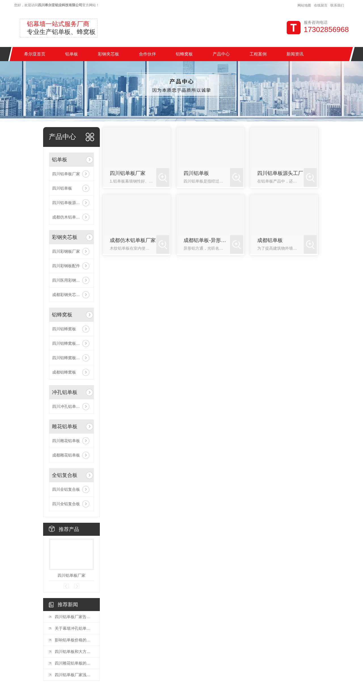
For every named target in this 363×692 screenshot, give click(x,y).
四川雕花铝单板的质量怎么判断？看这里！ (74, 663)
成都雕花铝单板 (66, 455)
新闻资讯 (294, 54)
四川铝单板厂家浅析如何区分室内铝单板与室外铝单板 (74, 674)
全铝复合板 (64, 475)
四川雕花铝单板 (66, 440)
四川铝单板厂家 (66, 174)
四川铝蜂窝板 (64, 329)
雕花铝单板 (64, 426)
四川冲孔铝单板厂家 (70, 406)
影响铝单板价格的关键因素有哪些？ (74, 640)
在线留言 (321, 5)
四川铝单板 (62, 188)
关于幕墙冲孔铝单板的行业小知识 (74, 628)
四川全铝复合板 (66, 489)
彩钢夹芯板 (108, 54)
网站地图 (304, 5)
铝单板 (71, 54)
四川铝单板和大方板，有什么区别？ (74, 651)
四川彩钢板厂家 (66, 251)
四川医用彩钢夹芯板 (70, 280)
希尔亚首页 (34, 54)
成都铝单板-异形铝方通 (206, 240)
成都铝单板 (270, 240)
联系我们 (337, 5)
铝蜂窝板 (184, 54)
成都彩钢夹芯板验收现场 (71, 294)
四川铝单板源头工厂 (70, 202)
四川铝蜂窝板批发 (68, 343)
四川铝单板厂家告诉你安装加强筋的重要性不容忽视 (74, 616)
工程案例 (258, 54)
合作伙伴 (147, 54)
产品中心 (221, 54)
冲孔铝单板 (64, 392)
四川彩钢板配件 (66, 265)
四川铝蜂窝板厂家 (68, 357)
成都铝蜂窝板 (64, 372)
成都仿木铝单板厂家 (70, 217)
